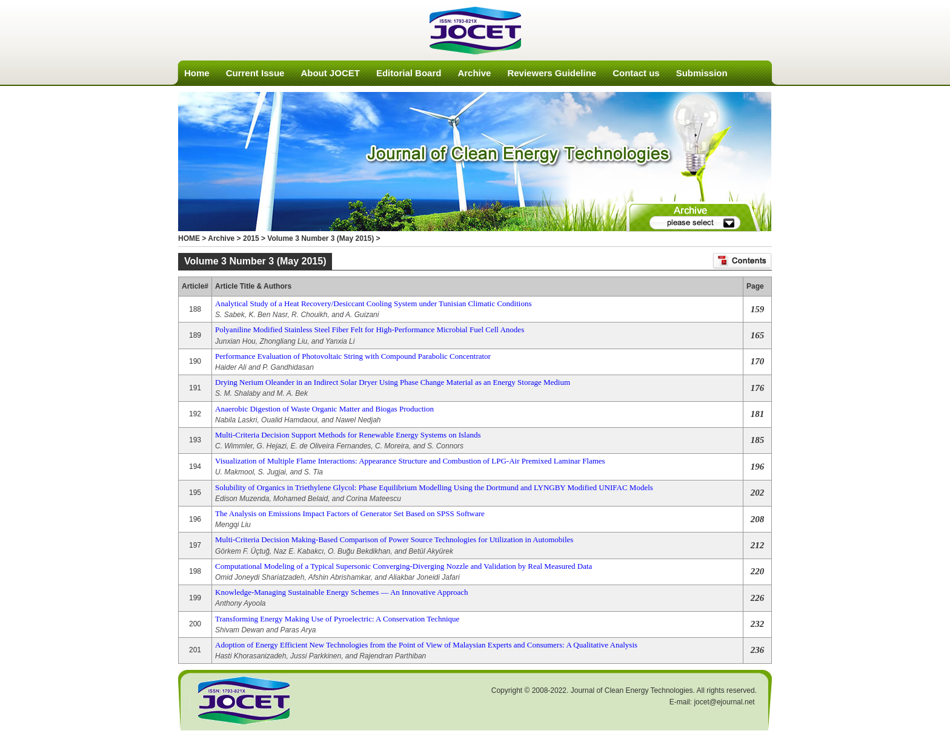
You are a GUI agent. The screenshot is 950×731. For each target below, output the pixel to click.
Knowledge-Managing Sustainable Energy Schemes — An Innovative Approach (341, 592)
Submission (702, 73)
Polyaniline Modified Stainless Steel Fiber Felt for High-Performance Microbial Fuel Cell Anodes (369, 329)
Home (197, 73)
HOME (189, 238)
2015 (251, 238)
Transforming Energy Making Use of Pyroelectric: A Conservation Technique (337, 618)
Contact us (636, 73)
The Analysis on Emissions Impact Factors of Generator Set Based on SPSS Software (350, 513)
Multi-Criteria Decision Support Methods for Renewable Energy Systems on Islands (347, 434)
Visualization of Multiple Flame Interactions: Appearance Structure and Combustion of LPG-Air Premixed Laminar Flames (410, 460)
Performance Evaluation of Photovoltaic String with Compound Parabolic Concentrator (353, 356)
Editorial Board (409, 73)
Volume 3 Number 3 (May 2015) (320, 238)
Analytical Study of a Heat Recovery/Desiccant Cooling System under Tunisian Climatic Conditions (373, 303)
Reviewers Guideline (551, 73)
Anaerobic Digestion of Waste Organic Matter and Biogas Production (324, 408)
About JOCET (330, 73)
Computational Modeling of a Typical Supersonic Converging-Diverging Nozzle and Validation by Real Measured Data (403, 566)
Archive (474, 73)
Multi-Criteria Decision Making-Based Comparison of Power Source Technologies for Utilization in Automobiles (394, 539)
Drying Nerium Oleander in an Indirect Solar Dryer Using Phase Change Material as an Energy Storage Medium (392, 382)
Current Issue (255, 73)
